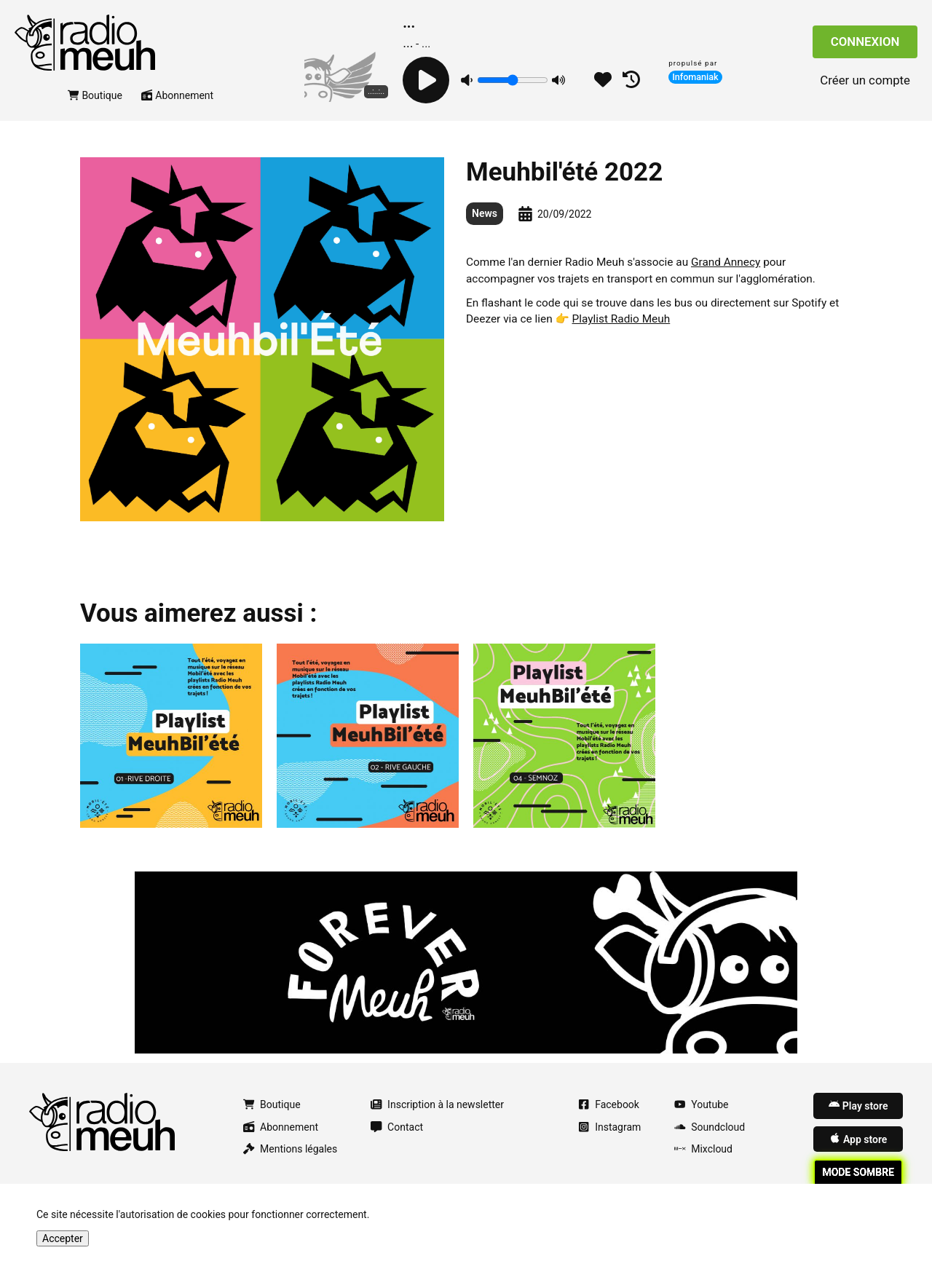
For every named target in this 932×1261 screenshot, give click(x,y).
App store (858, 1154)
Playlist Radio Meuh (621, 335)
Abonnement (177, 111)
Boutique (95, 111)
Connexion (865, 50)
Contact (397, 1143)
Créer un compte (865, 88)
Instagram (609, 1143)
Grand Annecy (725, 278)
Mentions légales (290, 1165)
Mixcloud (703, 1165)
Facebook (608, 1121)
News (484, 230)
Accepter (62, 1238)
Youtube (701, 1121)
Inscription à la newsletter (437, 1121)
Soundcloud (709, 1143)
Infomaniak (695, 76)
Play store (858, 1121)
